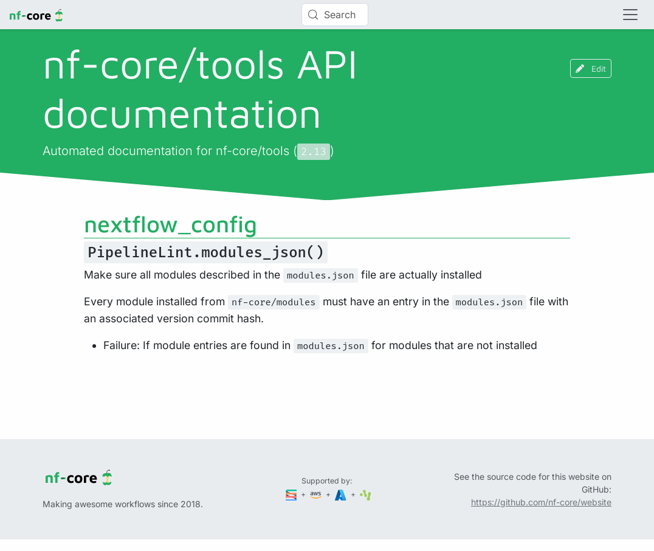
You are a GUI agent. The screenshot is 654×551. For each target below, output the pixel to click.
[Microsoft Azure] (341, 494)
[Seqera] (292, 494)
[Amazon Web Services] (316, 494)
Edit (591, 68)
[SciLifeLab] (365, 494)
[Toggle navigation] (630, 14)
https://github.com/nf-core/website (541, 502)
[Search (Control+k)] (334, 14)
